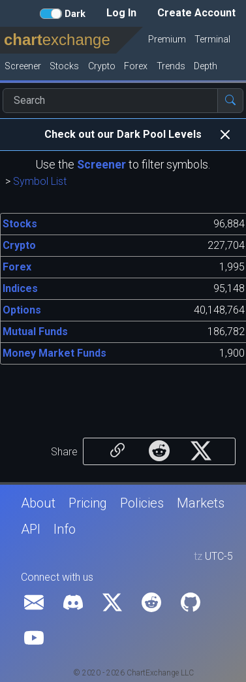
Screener (101, 164)
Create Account (196, 13)
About (38, 503)
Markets (200, 503)
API (30, 529)
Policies (142, 503)
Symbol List (40, 181)
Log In (121, 13)
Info (65, 529)
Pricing (88, 503)
